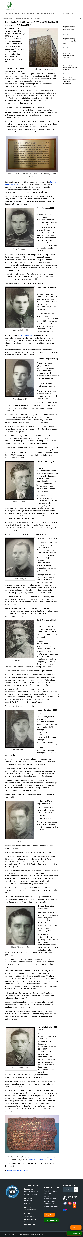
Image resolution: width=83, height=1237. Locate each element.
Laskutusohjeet (30, 1224)
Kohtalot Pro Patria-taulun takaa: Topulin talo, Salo (70, 67)
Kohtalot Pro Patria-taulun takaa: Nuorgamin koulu (69, 27)
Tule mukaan (51, 1220)
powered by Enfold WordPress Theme (33, 1234)
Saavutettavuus (30, 1222)
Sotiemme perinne (17, 1234)
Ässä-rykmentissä (25, 335)
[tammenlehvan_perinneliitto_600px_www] (9, 5)
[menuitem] (8, 13)
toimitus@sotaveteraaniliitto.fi (39, 1159)
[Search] (80, 18)
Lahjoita (49, 1215)
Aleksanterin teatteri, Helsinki (18, 1170)
